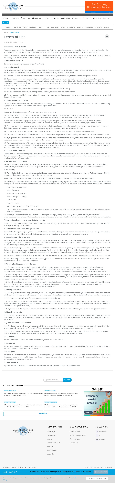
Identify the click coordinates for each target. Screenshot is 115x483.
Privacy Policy (89, 467)
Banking (17, 27)
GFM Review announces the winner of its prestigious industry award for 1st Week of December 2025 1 (61, 406)
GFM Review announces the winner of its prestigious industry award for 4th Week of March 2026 (61, 394)
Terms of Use (75, 439)
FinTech (41, 27)
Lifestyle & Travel (68, 27)
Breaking (32, 27)
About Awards (52, 450)
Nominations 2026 (53, 443)
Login (5, 23)
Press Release (52, 435)
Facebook (101, 432)
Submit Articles (75, 431)
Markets (9, 27)
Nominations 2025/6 (61, 18)
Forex (25, 27)
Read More (43, 414)
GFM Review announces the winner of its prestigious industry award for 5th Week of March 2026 (23, 394)
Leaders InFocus (53, 27)
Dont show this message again (97, 478)
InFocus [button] (15, 18)
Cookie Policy (99, 467)
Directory (25, 18)
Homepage (51, 431)
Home (6, 18)
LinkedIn (100, 440)
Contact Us (74, 443)
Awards (87, 18)
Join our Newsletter (101, 18)
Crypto (80, 27)
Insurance (89, 27)
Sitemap (108, 467)
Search (67, 380)
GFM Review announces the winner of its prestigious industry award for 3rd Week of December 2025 (23, 406)
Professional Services (41, 18)
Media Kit (50, 454)
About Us (76, 18)
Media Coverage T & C (78, 435)
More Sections (102, 27)
